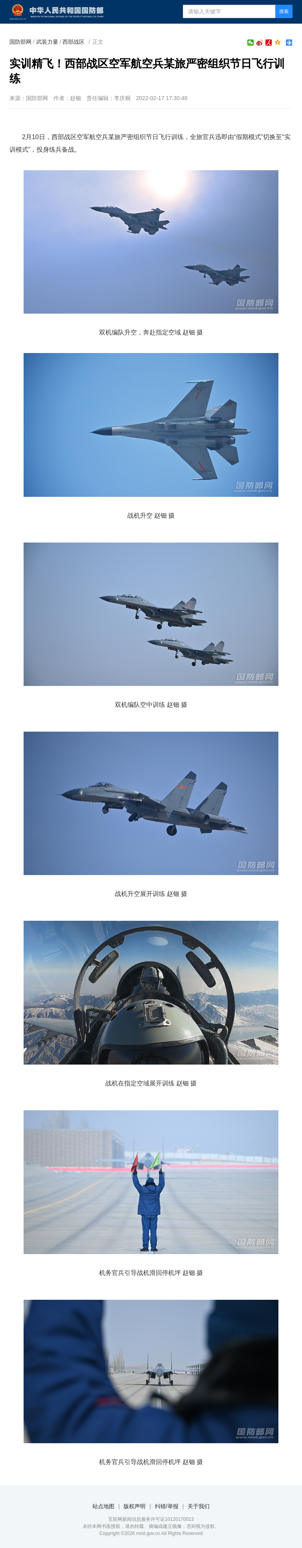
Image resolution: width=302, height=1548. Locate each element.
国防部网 (20, 42)
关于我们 (199, 1506)
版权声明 (134, 1506)
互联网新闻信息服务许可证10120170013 (150, 1519)
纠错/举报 (167, 1506)
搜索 (284, 11)
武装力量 (47, 42)
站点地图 (103, 1506)
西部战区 (74, 42)
